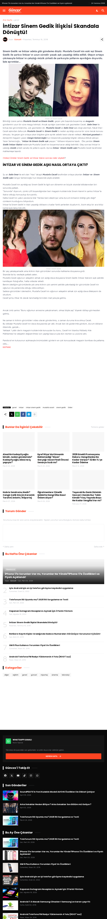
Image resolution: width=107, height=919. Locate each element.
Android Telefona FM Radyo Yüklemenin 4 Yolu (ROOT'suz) (40, 656)
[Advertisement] (53, 375)
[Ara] (103, 10)
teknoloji (65, 675)
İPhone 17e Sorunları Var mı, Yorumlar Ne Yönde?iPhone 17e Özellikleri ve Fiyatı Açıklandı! (61, 852)
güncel (34, 675)
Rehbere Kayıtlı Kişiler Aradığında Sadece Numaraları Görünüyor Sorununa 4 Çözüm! (54, 634)
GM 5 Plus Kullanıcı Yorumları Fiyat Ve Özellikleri (34, 645)
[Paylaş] (102, 39)
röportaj (44, 675)
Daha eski (98, 546)
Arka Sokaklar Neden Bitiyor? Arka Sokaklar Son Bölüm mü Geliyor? (55, 804)
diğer (6, 675)
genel (16, 20)
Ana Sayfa (7, 20)
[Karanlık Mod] (97, 10)
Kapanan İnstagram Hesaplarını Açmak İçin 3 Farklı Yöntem (41, 611)
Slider (70, 407)
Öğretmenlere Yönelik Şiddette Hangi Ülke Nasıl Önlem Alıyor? (51, 495)
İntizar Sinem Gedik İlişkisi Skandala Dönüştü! (33, 622)
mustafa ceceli (48, 407)
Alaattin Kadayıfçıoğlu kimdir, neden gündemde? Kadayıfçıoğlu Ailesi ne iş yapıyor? (17, 458)
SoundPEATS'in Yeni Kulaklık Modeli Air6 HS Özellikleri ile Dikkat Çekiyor (57, 792)
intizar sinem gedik (33, 407)
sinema (55, 675)
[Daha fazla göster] (34, 414)
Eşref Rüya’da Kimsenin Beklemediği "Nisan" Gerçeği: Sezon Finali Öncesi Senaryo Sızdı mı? (53, 458)
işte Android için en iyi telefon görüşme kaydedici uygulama (41, 588)
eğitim (15, 675)
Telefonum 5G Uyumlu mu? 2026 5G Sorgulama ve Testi (38, 599)
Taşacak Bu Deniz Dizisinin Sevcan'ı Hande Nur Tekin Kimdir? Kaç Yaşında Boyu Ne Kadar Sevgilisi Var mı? (87, 496)
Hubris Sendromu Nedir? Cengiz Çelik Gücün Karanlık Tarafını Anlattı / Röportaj (19, 495)
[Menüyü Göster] (4, 10)
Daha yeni (8, 546)
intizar (21, 407)
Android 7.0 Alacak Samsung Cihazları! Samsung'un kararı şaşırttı (55, 901)
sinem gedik (61, 407)
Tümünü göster (97, 427)
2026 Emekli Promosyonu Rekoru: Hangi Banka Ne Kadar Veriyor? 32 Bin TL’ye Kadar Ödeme (87, 458)
